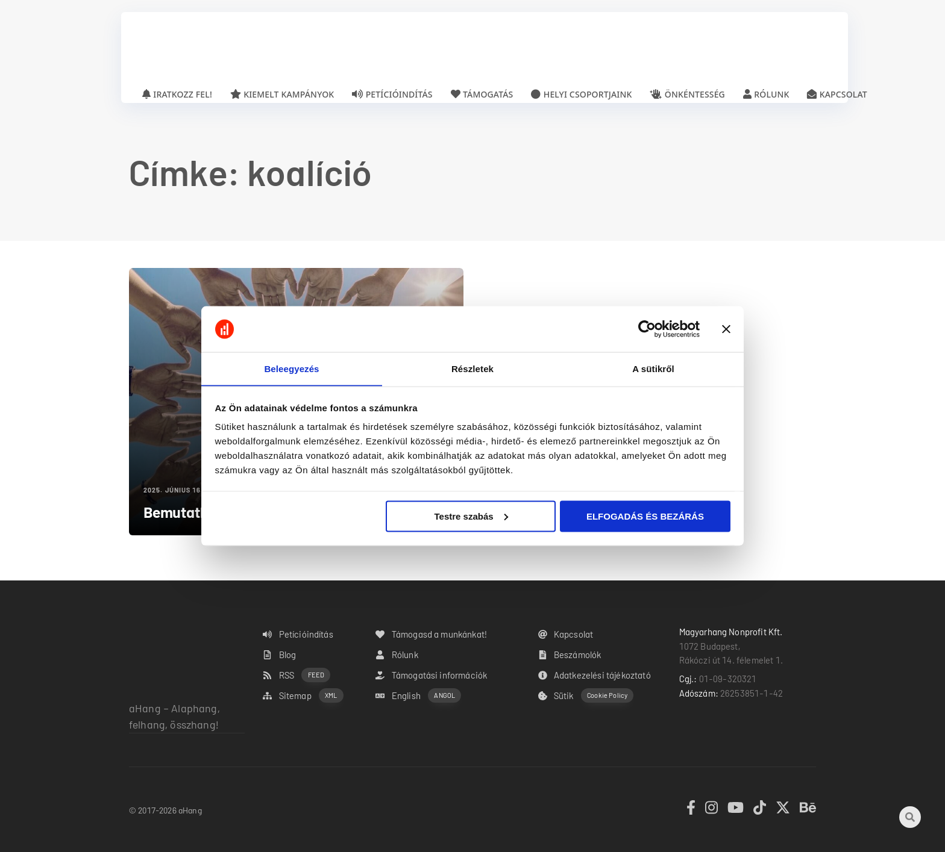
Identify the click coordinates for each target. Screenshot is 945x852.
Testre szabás (470, 516)
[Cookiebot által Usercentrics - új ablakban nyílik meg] (647, 329)
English (418, 696)
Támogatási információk (431, 675)
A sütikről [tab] (653, 368)
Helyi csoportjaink (588, 94)
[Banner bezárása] (726, 329)
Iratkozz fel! (182, 94)
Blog (279, 655)
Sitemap (303, 696)
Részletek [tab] (472, 368)
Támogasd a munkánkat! (431, 634)
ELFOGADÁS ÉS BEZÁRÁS (645, 516)
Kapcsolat (843, 94)
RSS (296, 675)
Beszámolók (569, 655)
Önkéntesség (695, 94)
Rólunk (771, 94)
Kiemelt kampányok (288, 94)
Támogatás (488, 94)
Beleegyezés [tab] (291, 368)
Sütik (586, 696)
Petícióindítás (399, 94)
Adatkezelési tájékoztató (594, 675)
